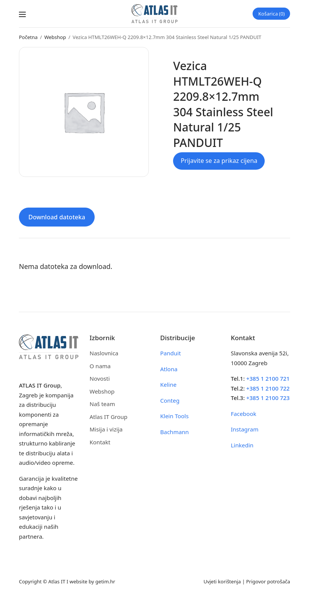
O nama (100, 366)
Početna (28, 37)
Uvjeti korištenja (222, 581)
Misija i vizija (106, 429)
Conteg (169, 400)
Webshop (55, 37)
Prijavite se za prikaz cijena (219, 160)
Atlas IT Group (109, 416)
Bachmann (174, 432)
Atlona (169, 369)
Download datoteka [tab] (56, 217)
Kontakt (100, 442)
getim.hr (105, 581)
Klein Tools (174, 416)
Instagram (245, 429)
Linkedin (242, 445)
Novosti (100, 378)
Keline (168, 384)
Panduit (170, 353)
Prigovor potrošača (268, 581)
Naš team (102, 404)
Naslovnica (104, 353)
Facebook (243, 413)
